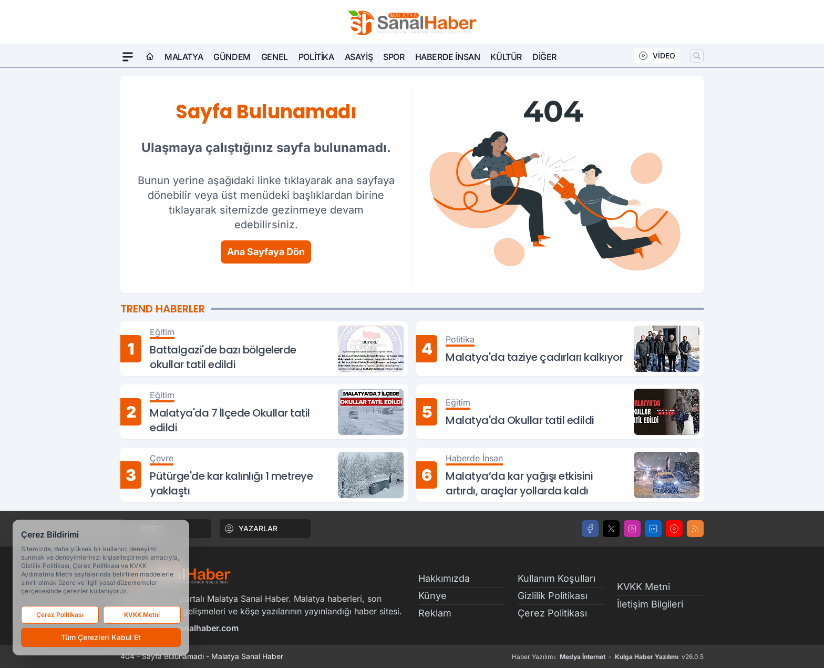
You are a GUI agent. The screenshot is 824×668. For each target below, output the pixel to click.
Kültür (506, 57)
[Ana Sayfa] (150, 57)
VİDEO (656, 55)
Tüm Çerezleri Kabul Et (101, 637)
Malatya (183, 57)
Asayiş (359, 57)
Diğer (544, 57)
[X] (611, 528)
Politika (316, 57)
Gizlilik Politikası (553, 595)
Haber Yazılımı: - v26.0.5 (608, 657)
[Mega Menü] (127, 56)
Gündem (232, 57)
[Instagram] (632, 528)
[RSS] (695, 528)
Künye (432, 595)
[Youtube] (674, 528)
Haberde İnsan (447, 57)
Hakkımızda (444, 578)
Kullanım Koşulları (556, 578)
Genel (274, 57)
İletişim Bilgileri (650, 604)
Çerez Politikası (552, 613)
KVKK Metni (643, 586)
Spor (393, 57)
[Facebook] (590, 528)
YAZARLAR (250, 528)
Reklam (434, 613)
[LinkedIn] (653, 528)
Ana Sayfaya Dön (266, 251)
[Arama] (697, 56)
